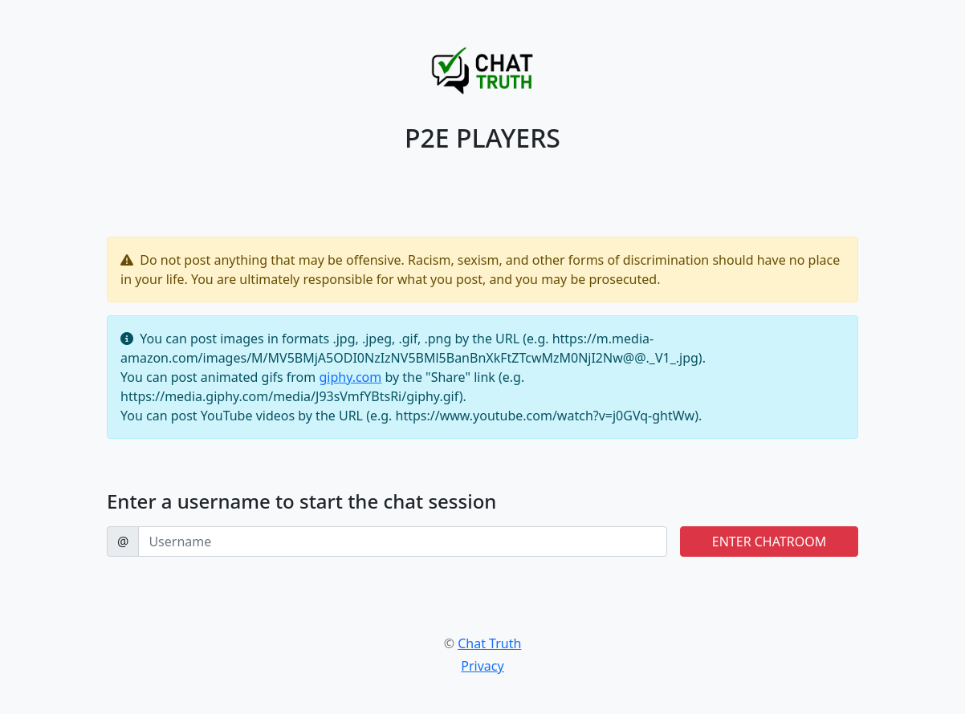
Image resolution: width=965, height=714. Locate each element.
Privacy (482, 666)
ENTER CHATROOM (769, 541)
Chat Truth (489, 643)
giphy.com (350, 377)
